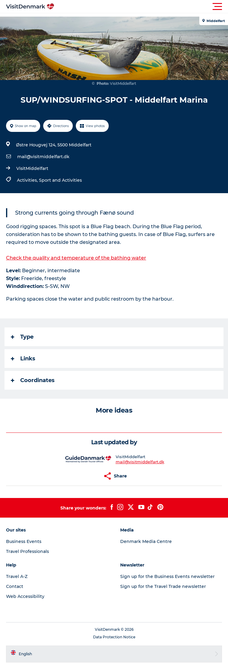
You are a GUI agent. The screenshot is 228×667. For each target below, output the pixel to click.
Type (22, 337)
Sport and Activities (60, 180)
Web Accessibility (25, 596)
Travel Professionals (27, 551)
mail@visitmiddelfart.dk (43, 156)
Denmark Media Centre (146, 541)
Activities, (28, 180)
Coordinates (33, 380)
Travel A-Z (16, 576)
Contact (14, 586)
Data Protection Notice (114, 637)
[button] (141, 6)
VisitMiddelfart (32, 168)
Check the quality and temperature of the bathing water (76, 258)
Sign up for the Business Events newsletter (167, 576)
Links (23, 358)
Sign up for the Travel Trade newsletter (163, 586)
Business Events (23, 541)
